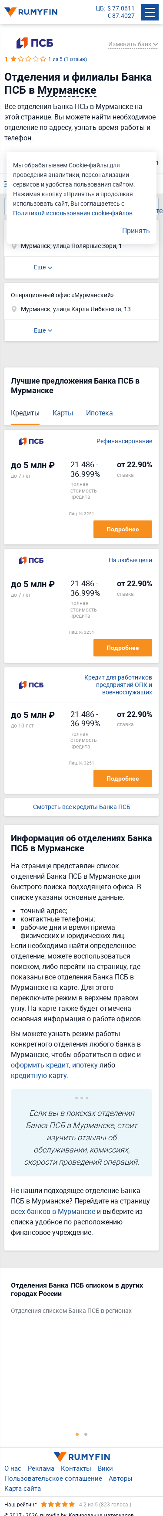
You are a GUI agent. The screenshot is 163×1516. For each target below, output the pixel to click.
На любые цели (130, 560)
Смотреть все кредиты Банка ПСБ (81, 807)
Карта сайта (22, 1488)
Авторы (121, 1478)
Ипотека (99, 413)
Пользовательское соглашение (53, 1478)
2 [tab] (86, 1434)
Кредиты (25, 413)
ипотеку (85, 1065)
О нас (12, 1468)
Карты (63, 413)
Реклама (41, 1468)
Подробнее (122, 529)
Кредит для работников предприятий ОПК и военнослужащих (118, 685)
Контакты (76, 1468)
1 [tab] (77, 1434)
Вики (105, 1468)
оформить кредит (40, 1065)
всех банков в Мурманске (53, 1211)
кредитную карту (39, 1075)
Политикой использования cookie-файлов (73, 213)
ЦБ (100, 8)
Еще (40, 267)
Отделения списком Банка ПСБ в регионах (71, 1311)
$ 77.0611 (121, 8)
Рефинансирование (124, 441)
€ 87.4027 (121, 16)
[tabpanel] (77, 1300)
